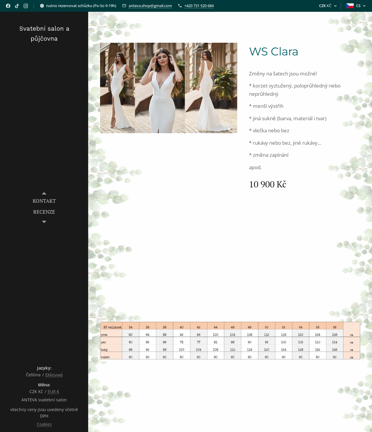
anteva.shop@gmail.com (150, 5)
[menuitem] (44, 200)
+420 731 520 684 (199, 5)
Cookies (44, 424)
